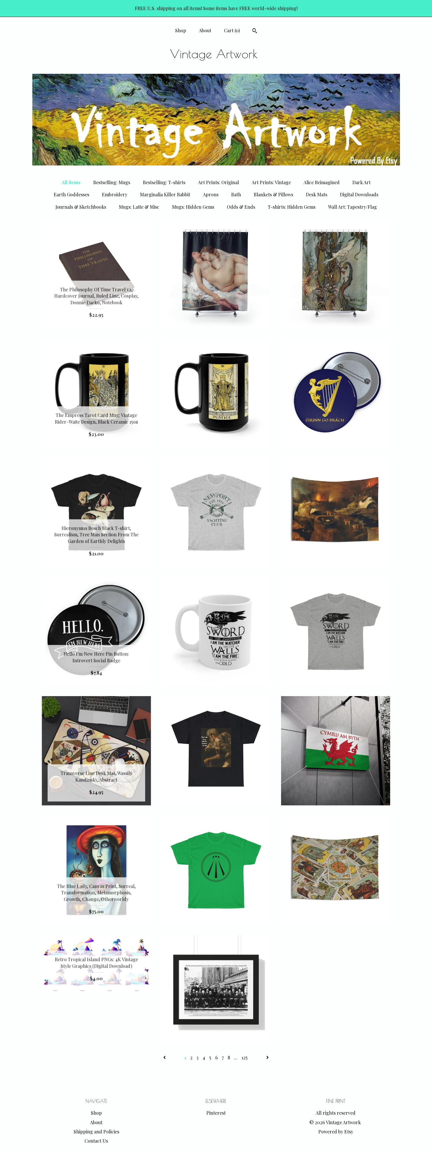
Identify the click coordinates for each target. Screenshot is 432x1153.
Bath (236, 194)
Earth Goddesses (71, 194)
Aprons (210, 194)
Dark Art (361, 182)
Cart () (232, 30)
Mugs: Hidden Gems (193, 207)
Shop (180, 30)
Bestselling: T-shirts (164, 182)
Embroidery (114, 194)
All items (71, 182)
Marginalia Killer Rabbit (165, 194)
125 (245, 1057)
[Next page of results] (267, 1057)
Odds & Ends (241, 207)
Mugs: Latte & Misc (139, 207)
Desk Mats (316, 194)
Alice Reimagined (322, 182)
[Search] (255, 31)
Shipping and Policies (96, 1131)
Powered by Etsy (335, 1131)
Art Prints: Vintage (271, 182)
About (205, 30)
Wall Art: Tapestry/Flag (352, 207)
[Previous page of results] (165, 1057)
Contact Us (96, 1141)
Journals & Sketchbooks (80, 207)
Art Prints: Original (218, 182)
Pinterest (216, 1113)
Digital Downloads (359, 194)
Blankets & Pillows (273, 194)
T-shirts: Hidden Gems (291, 207)
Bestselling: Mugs (111, 182)
